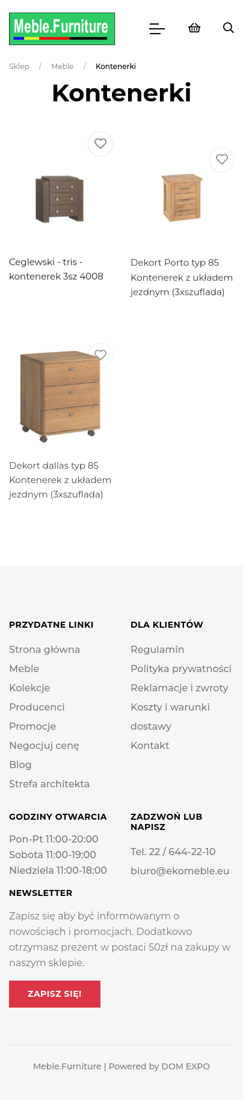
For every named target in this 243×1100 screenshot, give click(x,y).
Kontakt (150, 745)
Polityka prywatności (181, 669)
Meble (62, 66)
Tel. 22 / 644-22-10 (173, 852)
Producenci (37, 707)
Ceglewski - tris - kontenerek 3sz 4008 (56, 282)
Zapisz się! (55, 993)
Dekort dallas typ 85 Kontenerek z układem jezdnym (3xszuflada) (60, 508)
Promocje (32, 726)
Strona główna (44, 649)
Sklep (19, 66)
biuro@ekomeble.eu (180, 871)
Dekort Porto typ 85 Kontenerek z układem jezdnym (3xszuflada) (182, 299)
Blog (20, 765)
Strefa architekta (49, 784)
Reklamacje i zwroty (179, 688)
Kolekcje (30, 688)
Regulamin (158, 649)
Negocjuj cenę (44, 745)
